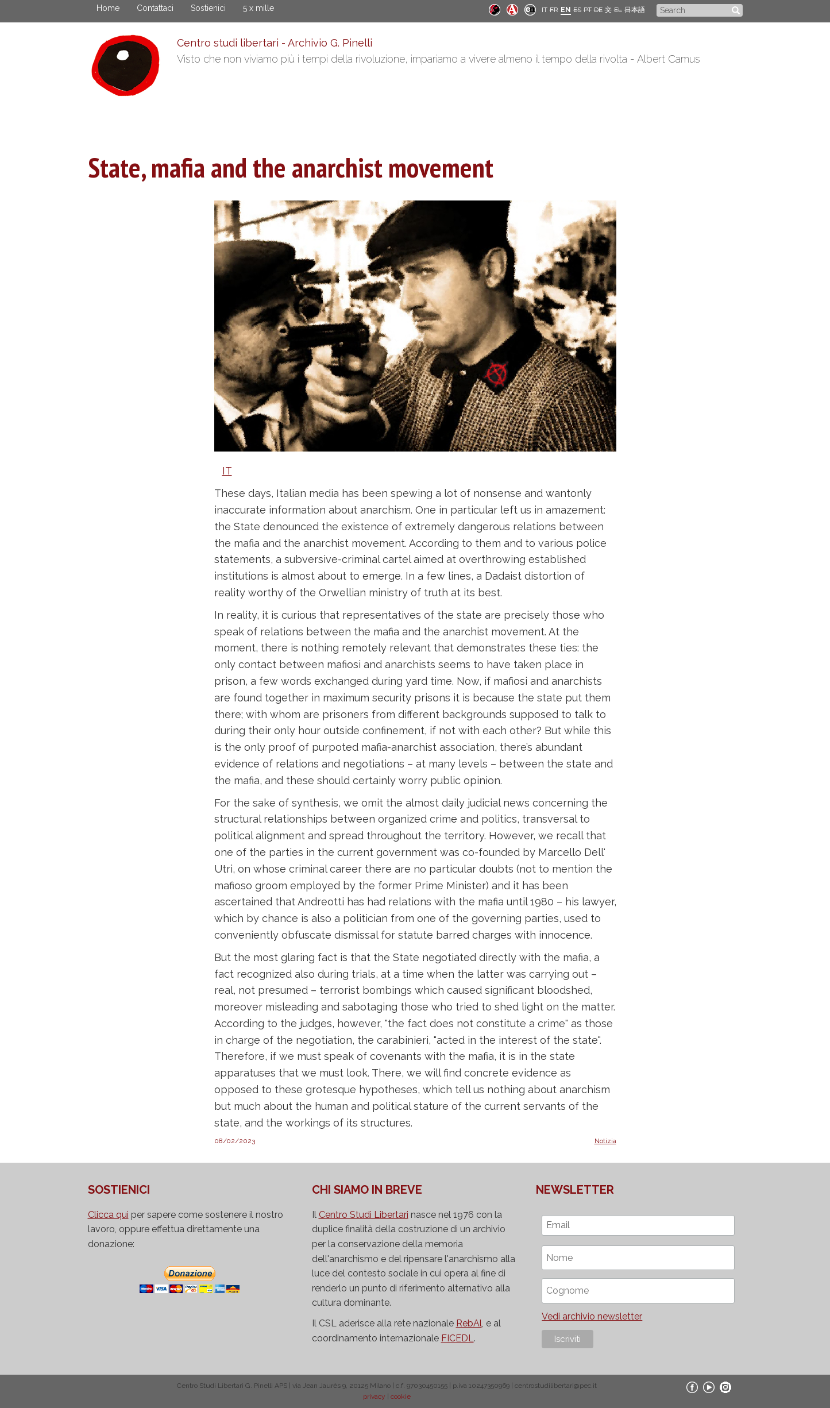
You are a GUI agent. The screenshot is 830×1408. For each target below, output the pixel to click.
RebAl (469, 1323)
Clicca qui (108, 1214)
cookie (401, 1396)
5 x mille (258, 8)
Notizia (605, 1141)
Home (107, 8)
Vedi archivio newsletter (592, 1316)
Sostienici (208, 8)
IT (544, 10)
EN (566, 10)
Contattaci (155, 8)
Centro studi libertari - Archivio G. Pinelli (274, 43)
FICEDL (457, 1338)
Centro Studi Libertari (363, 1214)
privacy (374, 1396)
